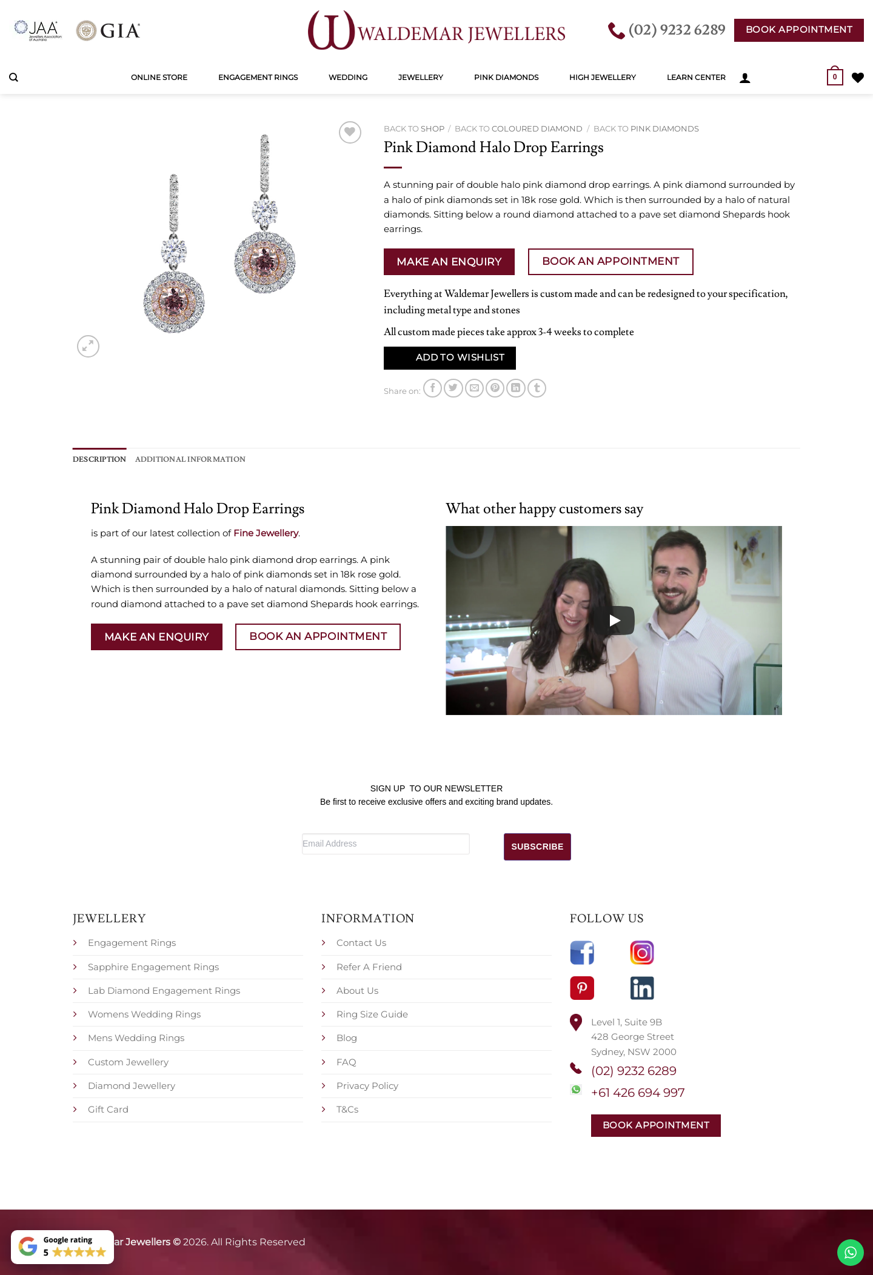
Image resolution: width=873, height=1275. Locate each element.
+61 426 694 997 (638, 1092)
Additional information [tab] (190, 459)
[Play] (614, 619)
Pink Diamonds (506, 77)
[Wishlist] (858, 77)
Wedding (348, 77)
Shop (432, 128)
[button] (745, 77)
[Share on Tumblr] (536, 388)
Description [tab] (100, 459)
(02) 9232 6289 (634, 1071)
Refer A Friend (369, 966)
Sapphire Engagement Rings (153, 966)
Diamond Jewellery (131, 1085)
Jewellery (420, 77)
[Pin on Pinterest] (495, 388)
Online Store (159, 77)
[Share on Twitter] (453, 388)
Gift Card (108, 1109)
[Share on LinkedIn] (515, 388)
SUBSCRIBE (538, 846)
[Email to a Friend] (474, 388)
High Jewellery (602, 77)
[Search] (13, 77)
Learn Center (696, 77)
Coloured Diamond (537, 128)
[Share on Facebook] (432, 388)
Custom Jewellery (128, 1061)
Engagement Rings (258, 77)
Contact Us (361, 942)
